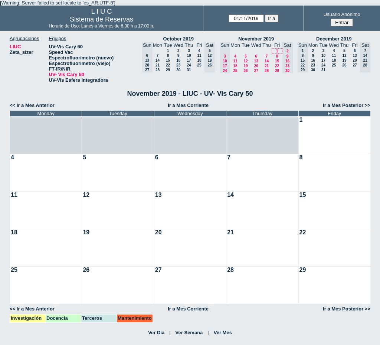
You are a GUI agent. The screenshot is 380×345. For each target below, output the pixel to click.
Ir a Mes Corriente (188, 105)
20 (256, 66)
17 (189, 60)
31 (189, 70)
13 (256, 61)
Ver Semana (189, 332)
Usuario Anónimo (342, 14)
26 (245, 71)
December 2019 (333, 39)
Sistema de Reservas (101, 19)
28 (157, 70)
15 (168, 60)
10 (189, 55)
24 (189, 65)
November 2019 (256, 39)
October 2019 (178, 39)
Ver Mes (223, 332)
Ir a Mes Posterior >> (346, 105)
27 (256, 71)
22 (168, 65)
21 (157, 65)
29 (168, 70)
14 (157, 60)
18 (199, 60)
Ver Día (156, 332)
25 (199, 65)
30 (178, 70)
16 (178, 60)
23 (178, 65)
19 (245, 66)
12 (245, 61)
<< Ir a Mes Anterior (32, 105)
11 (199, 55)
